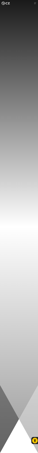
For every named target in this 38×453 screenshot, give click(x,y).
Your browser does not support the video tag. (19, 226)
